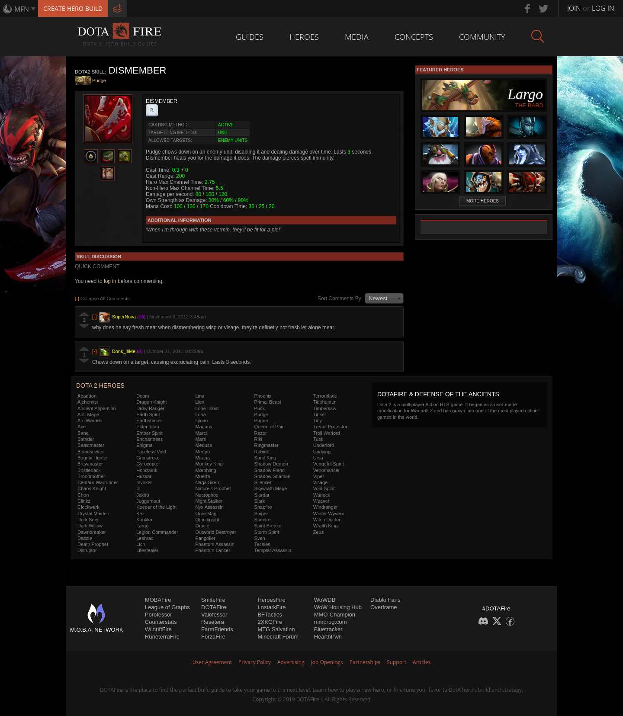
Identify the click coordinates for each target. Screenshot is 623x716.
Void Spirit (324, 488)
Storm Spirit (266, 532)
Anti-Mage (88, 414)
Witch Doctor (326, 519)
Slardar (262, 495)
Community (482, 37)
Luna (200, 414)
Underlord (323, 445)
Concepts (414, 37)
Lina (199, 395)
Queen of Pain (269, 426)
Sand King (265, 457)
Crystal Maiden (93, 513)
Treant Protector (330, 426)
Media (357, 37)
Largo (142, 525)
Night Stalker (208, 501)
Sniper (261, 513)
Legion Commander (157, 532)
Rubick (261, 451)
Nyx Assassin (209, 507)
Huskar (143, 476)
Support (396, 662)
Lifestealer (147, 550)
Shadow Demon (271, 463)
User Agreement (212, 662)
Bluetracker (328, 629)
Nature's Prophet (213, 488)
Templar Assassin (273, 550)
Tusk (318, 439)
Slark (259, 501)
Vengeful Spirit (328, 463)
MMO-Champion (334, 614)
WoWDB (325, 600)
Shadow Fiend (269, 470)
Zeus (318, 532)
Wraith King (325, 525)
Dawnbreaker (91, 532)
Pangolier (205, 538)
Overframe (383, 607)
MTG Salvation (276, 629)
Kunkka (144, 519)
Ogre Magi (206, 513)
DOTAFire (213, 607)
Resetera (212, 622)
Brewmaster (90, 463)
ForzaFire (213, 636)
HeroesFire (271, 600)
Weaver (321, 501)
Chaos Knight (91, 488)
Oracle (202, 525)
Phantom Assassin (214, 544)
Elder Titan (147, 426)
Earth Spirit (148, 414)
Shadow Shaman (272, 476)
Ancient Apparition (96, 408)
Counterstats (161, 622)
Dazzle (84, 538)
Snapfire (263, 507)
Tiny (317, 420)
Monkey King (209, 463)
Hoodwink (146, 470)
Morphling (205, 470)
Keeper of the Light (156, 507)
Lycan (201, 420)
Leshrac (144, 538)
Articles (421, 662)
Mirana (202, 457)
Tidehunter (324, 402)
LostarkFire (271, 607)
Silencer (263, 482)
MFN (21, 9)
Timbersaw (324, 408)
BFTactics (269, 614)
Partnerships (365, 662)
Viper (318, 476)
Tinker (319, 414)
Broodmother (91, 476)
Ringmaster (266, 445)
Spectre (262, 519)
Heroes (304, 37)
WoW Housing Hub (338, 607)
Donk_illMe (123, 351)
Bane (83, 433)
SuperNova (124, 316)
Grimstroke (148, 457)
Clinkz (83, 501)
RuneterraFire (162, 636)
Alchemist (87, 402)
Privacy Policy (254, 662)
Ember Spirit (149, 433)
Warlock (321, 495)
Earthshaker (149, 420)
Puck (259, 408)
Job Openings (327, 662)
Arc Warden (90, 420)
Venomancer (326, 470)
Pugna (261, 420)
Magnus (203, 426)
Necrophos (206, 495)
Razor (260, 433)
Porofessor (158, 614)
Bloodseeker (90, 451)
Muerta (202, 476)
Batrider (85, 439)
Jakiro (142, 495)
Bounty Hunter (92, 457)
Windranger (325, 507)
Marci (201, 433)
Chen (83, 495)
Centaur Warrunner (97, 482)
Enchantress (149, 439)
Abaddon (86, 395)
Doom (142, 395)
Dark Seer (88, 519)
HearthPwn (328, 636)
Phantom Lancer (212, 550)
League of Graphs (167, 607)
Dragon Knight (151, 402)
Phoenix (263, 395)
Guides (249, 37)
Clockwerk (88, 507)
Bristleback (89, 470)
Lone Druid (206, 408)
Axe (81, 426)
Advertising (291, 662)
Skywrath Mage (270, 488)
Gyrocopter (148, 463)
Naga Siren (207, 482)
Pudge (99, 80)
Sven (259, 538)
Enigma (144, 445)
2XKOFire (269, 622)
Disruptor (87, 550)
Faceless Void (151, 451)
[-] (94, 317)
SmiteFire (213, 600)
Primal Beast (267, 402)
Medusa (203, 445)
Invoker (144, 482)
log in (110, 281)
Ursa (318, 457)
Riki (258, 439)
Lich (140, 544)
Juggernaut (148, 501)
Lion (199, 402)
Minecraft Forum (278, 636)
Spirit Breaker (268, 525)
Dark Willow (90, 525)
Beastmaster (90, 445)
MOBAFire (158, 600)
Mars (200, 439)
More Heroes (482, 201)
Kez (140, 513)
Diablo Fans (385, 600)
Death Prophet (92, 544)
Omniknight (207, 519)
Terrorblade (325, 395)
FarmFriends (217, 629)
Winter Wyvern (328, 513)
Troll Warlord (326, 433)
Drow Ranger (150, 408)
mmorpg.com (330, 622)
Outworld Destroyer (215, 532)
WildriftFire (158, 629)
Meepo (202, 451)
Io (138, 488)
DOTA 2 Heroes (100, 385)
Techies (262, 544)
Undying (322, 451)
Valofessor (214, 614)
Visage (320, 482)
